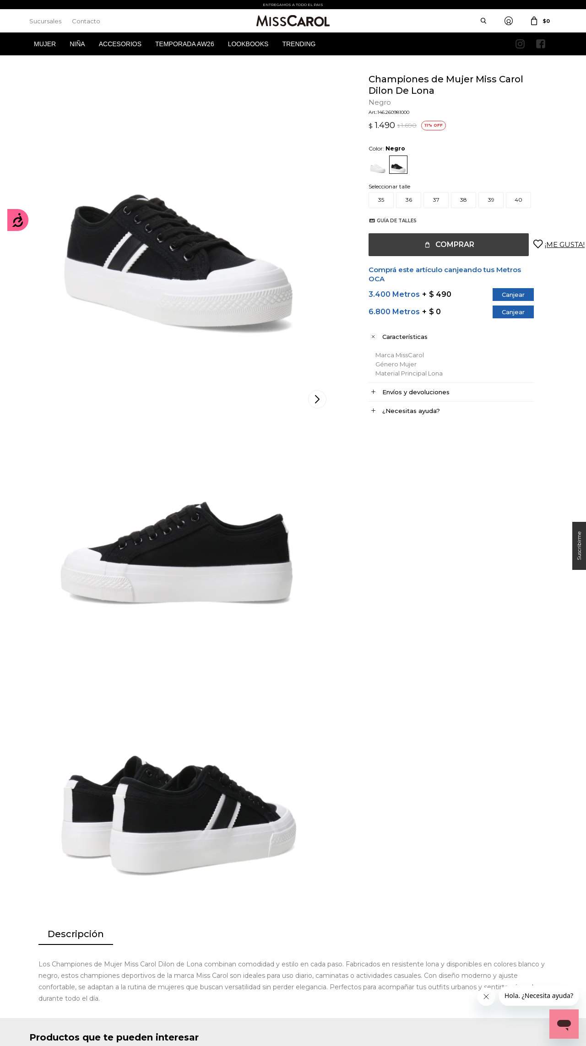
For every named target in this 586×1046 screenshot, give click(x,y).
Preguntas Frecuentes (194, 944)
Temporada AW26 (184, 44)
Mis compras (46, 916)
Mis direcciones (48, 930)
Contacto (86, 21)
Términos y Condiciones (197, 916)
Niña (77, 44)
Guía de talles (387, 221)
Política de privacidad (330, 916)
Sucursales (45, 21)
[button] (547, 670)
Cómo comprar (186, 903)
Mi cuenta (42, 903)
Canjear (504, 294)
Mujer (45, 44)
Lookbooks (248, 44)
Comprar (445, 244)
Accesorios (120, 44)
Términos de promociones (199, 930)
